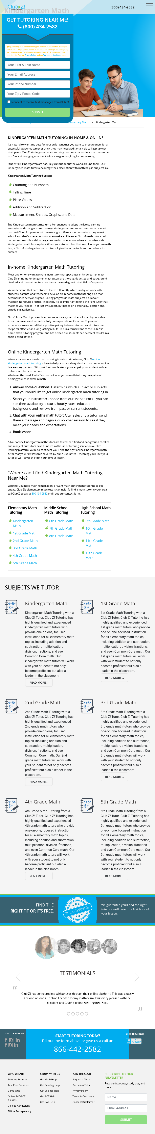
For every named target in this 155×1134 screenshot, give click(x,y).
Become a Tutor (81, 1085)
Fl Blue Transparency (19, 1111)
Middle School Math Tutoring (56, 510)
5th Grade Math (25, 563)
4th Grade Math (25, 556)
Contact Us (14, 1091)
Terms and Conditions (52, 55)
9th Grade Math (98, 521)
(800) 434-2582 (123, 7)
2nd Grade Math (25, 541)
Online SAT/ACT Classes (16, 1098)
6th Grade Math (61, 521)
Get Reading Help (50, 1085)
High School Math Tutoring (96, 510)
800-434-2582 (39, 494)
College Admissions (19, 1106)
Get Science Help (49, 1091)
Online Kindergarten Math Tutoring (44, 352)
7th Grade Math (61, 529)
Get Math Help (48, 1079)
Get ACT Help (47, 1096)
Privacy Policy (30, 55)
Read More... (38, 683)
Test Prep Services (18, 1085)
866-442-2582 (77, 1049)
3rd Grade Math (25, 549)
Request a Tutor (81, 1079)
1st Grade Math (25, 534)
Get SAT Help (47, 1102)
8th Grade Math (61, 536)
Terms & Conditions (83, 1096)
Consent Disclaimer (83, 1102)
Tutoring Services (17, 1079)
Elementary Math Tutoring (22, 510)
